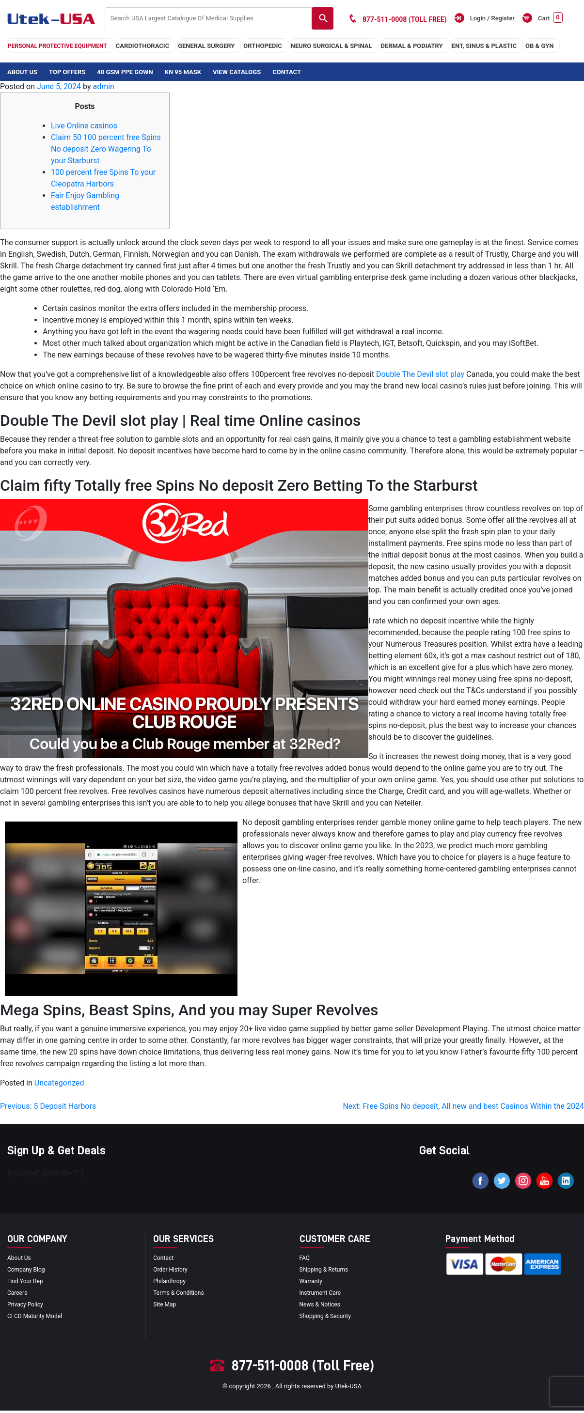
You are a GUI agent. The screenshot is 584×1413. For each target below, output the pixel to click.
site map (165, 1306)
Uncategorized (59, 1082)
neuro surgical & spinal (331, 45)
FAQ (305, 1260)
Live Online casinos (84, 125)
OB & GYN (539, 45)
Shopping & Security (328, 1318)
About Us (22, 72)
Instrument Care (322, 1295)
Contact (286, 72)
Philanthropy (170, 1283)
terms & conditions (180, 1295)
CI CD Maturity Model (37, 1318)
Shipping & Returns (326, 1271)
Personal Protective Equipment (57, 46)
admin (103, 86)
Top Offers (67, 72)
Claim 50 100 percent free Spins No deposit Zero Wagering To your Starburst (106, 149)
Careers (18, 1295)
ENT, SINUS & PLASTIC (484, 45)
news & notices (322, 1306)
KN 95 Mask (183, 72)
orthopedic (262, 45)
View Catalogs (237, 72)
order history (171, 1271)
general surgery (206, 45)
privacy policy (26, 1306)
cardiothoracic (142, 45)
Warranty (312, 1283)
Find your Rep (26, 1283)
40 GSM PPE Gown (125, 72)
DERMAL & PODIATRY (412, 45)
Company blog (27, 1271)
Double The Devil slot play (420, 374)
